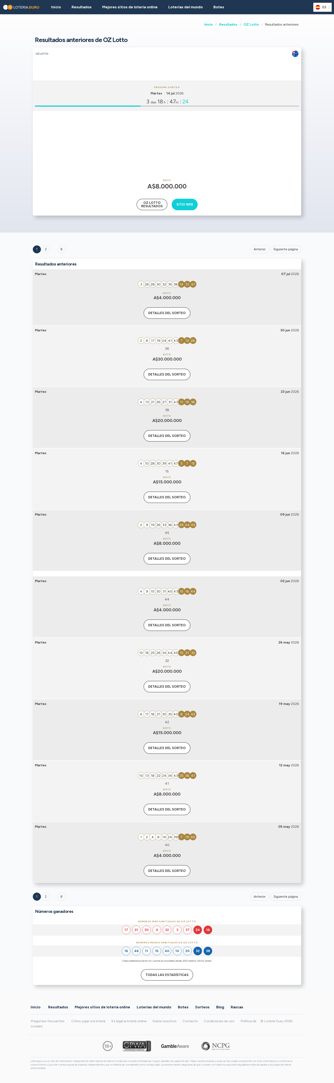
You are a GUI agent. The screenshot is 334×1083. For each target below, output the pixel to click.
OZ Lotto (251, 24)
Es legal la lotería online (129, 1021)
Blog (220, 1007)
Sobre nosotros (165, 1021)
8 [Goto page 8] (61, 897)
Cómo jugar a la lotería (88, 1021)
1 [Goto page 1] (36, 249)
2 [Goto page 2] (46, 249)
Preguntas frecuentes (48, 1021)
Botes (218, 7)
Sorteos (202, 1007)
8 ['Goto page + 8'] (61, 249)
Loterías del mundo (185, 7)
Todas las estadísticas (167, 975)
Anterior (260, 249)
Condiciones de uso (219, 1021)
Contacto (190, 1021)
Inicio (208, 24)
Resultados (228, 24)
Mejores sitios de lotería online (130, 7)
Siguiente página (286, 249)
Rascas (237, 1007)
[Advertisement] (167, 145)
